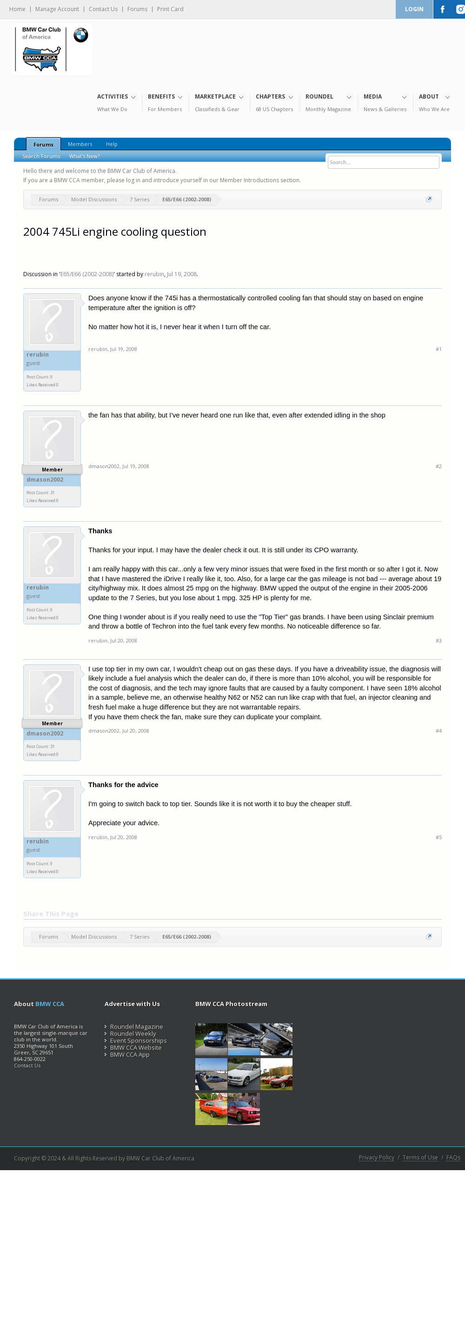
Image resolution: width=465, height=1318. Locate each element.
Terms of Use (420, 1157)
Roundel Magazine (134, 1026)
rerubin (154, 274)
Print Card (170, 9)
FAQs (453, 1157)
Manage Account (57, 9)
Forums (137, 9)
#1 (439, 348)
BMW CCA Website (133, 1047)
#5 (439, 837)
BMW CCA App (127, 1054)
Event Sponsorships (136, 1040)
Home (17, 9)
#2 (439, 466)
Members (80, 143)
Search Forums (41, 155)
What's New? (84, 155)
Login (414, 9)
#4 (439, 730)
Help (112, 143)
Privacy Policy (376, 1157)
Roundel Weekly (130, 1033)
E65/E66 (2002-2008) (86, 274)
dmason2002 (45, 479)
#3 (439, 640)
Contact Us (103, 9)
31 (52, 493)
